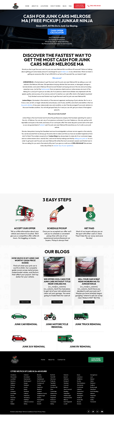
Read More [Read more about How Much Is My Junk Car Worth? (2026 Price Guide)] (25, 303)
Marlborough (67, 408)
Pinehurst (53, 412)
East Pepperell (68, 414)
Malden (12, 416)
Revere (79, 414)
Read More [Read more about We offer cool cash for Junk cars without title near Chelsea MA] (57, 303)
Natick (25, 402)
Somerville (80, 412)
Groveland (26, 389)
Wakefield (66, 406)
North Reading (94, 404)
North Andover (41, 393)
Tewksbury (27, 410)
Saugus (26, 395)
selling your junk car (81, 138)
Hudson (39, 410)
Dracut (39, 414)
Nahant (92, 391)
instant (42, 125)
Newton (12, 400)
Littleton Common (29, 414)
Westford (93, 402)
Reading (66, 404)
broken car (64, 72)
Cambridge (53, 404)
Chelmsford (80, 404)
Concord (66, 398)
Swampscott (40, 395)
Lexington (53, 398)
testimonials (43, 89)
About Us (35, 6)
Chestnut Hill (53, 400)
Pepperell (93, 408)
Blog (64, 6)
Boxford (52, 387)
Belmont (66, 400)
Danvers (66, 387)
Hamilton (39, 389)
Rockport (66, 393)
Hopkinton (40, 400)
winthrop (26, 404)
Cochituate (80, 400)
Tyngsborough (41, 408)
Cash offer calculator (79, 6)
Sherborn (92, 395)
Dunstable (13, 406)
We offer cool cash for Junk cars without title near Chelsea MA (57, 283)
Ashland (39, 404)
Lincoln (26, 400)
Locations (44, 6)
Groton (12, 408)
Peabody (52, 393)
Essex (78, 387)
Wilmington (80, 408)
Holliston (79, 402)
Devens (79, 416)
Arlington (13, 404)
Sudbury (92, 398)
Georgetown (93, 387)
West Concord (68, 402)
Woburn (12, 412)
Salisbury (12, 395)
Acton (12, 402)
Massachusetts (68, 410)
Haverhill (52, 389)
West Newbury (81, 395)
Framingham (40, 412)
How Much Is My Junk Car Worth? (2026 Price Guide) (25, 261)
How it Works (55, 6)
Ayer (11, 414)
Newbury (12, 393)
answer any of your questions (63, 146)
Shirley (25, 416)
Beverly (39, 387)
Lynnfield (12, 391)
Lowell (65, 416)
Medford (79, 410)
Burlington (80, 406)
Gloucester (13, 389)
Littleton (26, 406)
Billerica (66, 412)
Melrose (92, 406)
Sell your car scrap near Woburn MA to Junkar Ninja (89, 282)
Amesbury (13, 387)
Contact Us (61, 372)
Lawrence (79, 389)
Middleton (79, 391)
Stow (51, 402)
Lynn (91, 389)
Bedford (39, 402)
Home (27, 6)
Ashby (92, 412)
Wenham (66, 395)
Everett (39, 416)
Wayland (26, 398)
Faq (70, 6)
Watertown (53, 406)
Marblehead (40, 391)
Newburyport (27, 393)
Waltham (26, 412)
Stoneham (53, 408)
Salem (92, 393)
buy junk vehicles (27, 105)
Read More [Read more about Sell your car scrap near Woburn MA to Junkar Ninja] (89, 303)
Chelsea (12, 398)
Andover (26, 387)
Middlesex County (42, 406)
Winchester (80, 398)
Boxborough (93, 400)
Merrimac (53, 391)
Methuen (66, 391)
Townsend (53, 414)
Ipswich (66, 389)
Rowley (79, 393)
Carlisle (39, 398)
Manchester (27, 391)
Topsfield (52, 395)
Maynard (12, 410)
